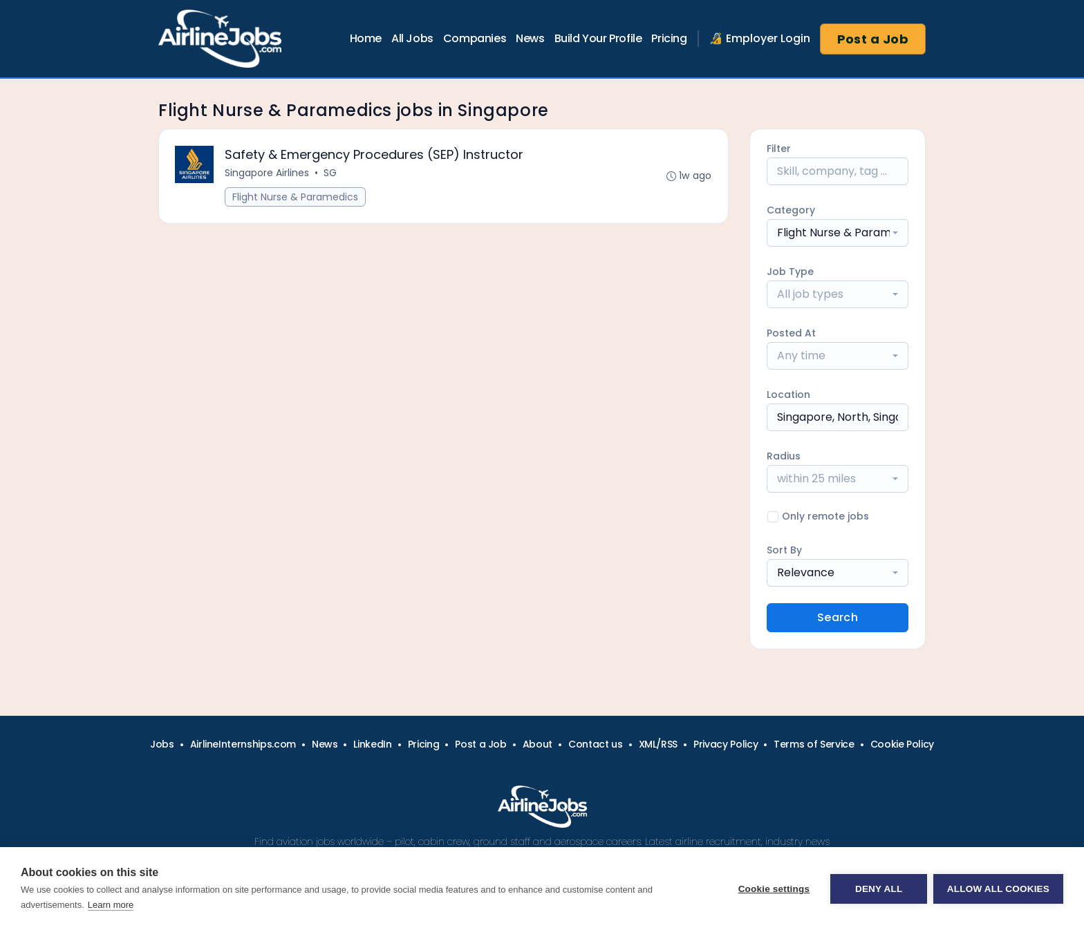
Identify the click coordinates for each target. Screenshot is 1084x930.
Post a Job (873, 39)
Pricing (668, 38)
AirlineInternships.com (243, 744)
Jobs (162, 744)
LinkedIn (372, 744)
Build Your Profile (598, 38)
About (537, 744)
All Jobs (412, 38)
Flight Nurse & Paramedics (296, 198)
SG (330, 173)
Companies (474, 38)
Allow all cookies (998, 889)
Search (837, 617)
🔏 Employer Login (759, 38)
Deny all (877, 889)
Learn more (110, 905)
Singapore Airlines (267, 173)
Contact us (595, 744)
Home (366, 38)
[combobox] (837, 233)
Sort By (784, 550)
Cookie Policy (902, 744)
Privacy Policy (725, 744)
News (530, 38)
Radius (784, 456)
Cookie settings (773, 889)
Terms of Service (814, 744)
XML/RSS (658, 744)
